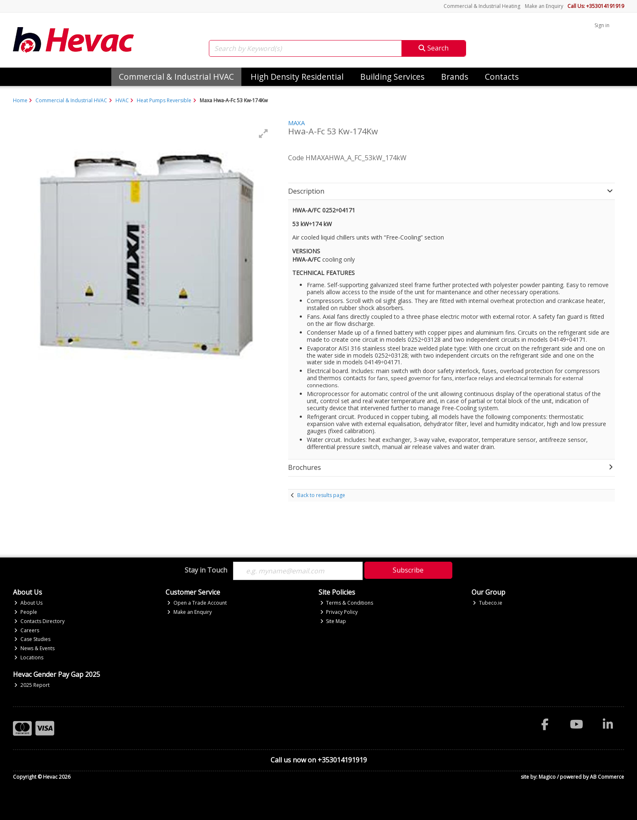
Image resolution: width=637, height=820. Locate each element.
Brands (454, 76)
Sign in (601, 25)
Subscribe (408, 570)
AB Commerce (607, 776)
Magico (547, 776)
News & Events (34, 648)
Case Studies (32, 639)
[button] (263, 133)
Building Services (392, 76)
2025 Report (32, 685)
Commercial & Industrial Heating (482, 6)
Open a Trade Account (197, 602)
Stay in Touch (206, 570)
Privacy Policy (339, 612)
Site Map (333, 621)
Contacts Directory (39, 621)
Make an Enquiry (544, 6)
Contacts (502, 76)
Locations (28, 657)
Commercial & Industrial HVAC (176, 76)
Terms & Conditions (347, 602)
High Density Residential (297, 76)
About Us (28, 602)
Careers (26, 630)
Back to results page (321, 495)
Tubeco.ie (487, 602)
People (25, 612)
